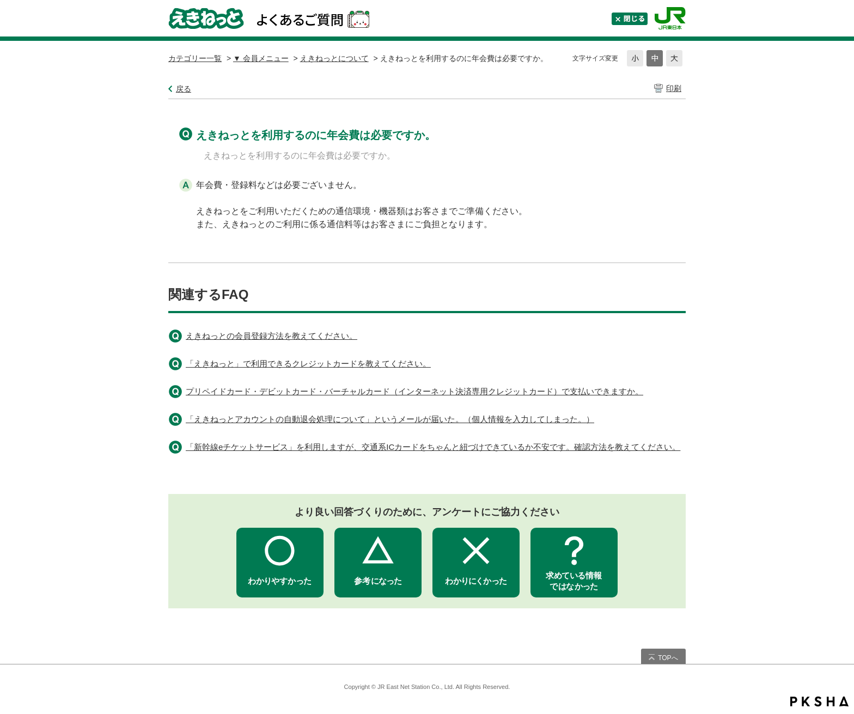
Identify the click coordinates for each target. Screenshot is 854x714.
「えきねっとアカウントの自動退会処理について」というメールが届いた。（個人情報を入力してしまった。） (390, 419)
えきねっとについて (334, 58)
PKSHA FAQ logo (819, 701)
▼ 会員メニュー (261, 58)
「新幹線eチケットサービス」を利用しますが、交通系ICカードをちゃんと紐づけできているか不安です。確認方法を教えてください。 (433, 446)
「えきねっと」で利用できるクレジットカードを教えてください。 (308, 363)
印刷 (673, 88)
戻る (183, 88)
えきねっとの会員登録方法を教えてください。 (271, 335)
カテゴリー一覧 (195, 58)
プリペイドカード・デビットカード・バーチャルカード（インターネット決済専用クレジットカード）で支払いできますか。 (414, 391)
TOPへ (668, 658)
